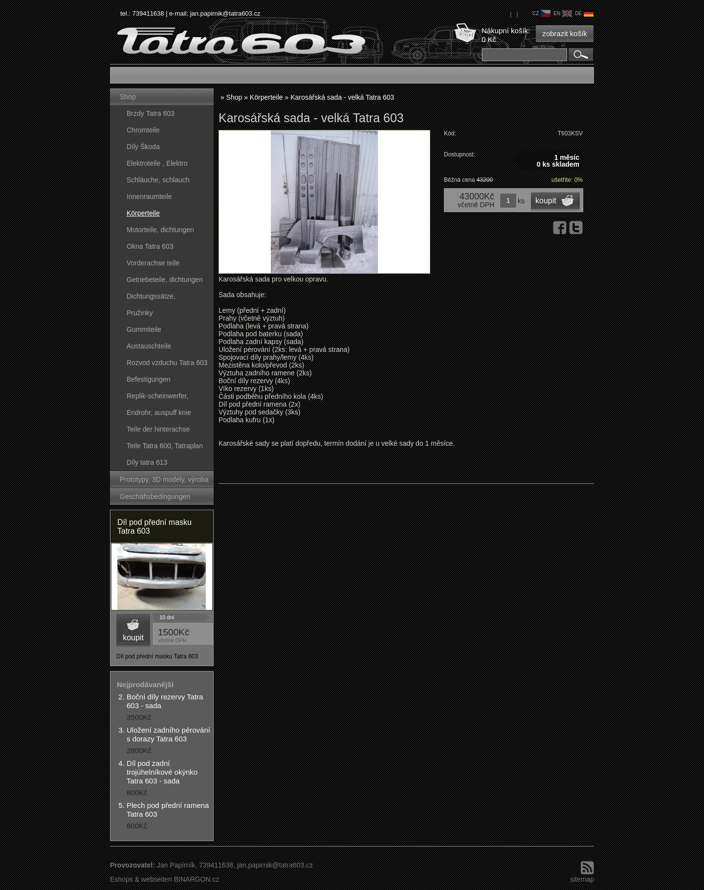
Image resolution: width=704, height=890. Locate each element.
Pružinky (140, 313)
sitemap (582, 879)
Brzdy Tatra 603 (151, 113)
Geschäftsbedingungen (155, 496)
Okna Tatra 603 (150, 246)
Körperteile (143, 213)
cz (541, 13)
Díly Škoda (143, 147)
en (562, 13)
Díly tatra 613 (147, 462)
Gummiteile (144, 329)
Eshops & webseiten (141, 879)
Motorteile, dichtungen (160, 230)
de (584, 13)
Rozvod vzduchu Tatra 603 (167, 363)
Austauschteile (149, 346)
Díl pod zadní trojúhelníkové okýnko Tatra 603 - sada (162, 772)
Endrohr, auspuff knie (159, 412)
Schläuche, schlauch (158, 180)
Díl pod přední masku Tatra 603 (154, 526)
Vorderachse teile (153, 263)
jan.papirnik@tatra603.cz (225, 13)
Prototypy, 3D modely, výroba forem (164, 482)
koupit (133, 637)
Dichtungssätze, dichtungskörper (151, 298)
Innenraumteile (149, 196)
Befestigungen (149, 379)
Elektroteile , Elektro (157, 163)
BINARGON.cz (197, 879)
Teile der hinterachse (158, 429)
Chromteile (143, 130)
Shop (128, 97)
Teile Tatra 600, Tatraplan (165, 446)
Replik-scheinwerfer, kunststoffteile (157, 398)
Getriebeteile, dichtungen (165, 279)
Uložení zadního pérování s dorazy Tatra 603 (168, 734)
